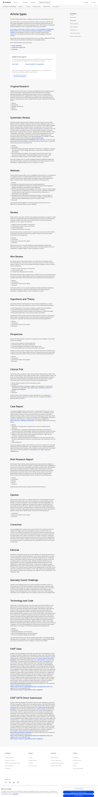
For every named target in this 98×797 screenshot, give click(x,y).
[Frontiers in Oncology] (9, 7)
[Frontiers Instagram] (18, 782)
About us (16, 2)
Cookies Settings (78, 790)
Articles (28, 6)
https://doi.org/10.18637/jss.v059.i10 (20, 683)
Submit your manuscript (18, 47)
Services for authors (10, 760)
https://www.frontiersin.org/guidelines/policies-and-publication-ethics (30, 686)
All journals (25, 2)
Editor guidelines (9, 765)
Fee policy (15, 49)
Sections (20, 6)
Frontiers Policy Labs (56, 760)
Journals (31, 763)
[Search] (85, 2)
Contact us (75, 763)
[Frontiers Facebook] (6, 782)
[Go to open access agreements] (35, 64)
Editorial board (46, 6)
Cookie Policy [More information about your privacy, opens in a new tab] (15, 795)
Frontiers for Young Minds (57, 763)
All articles (33, 2)
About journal (55, 6)
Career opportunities (78, 768)
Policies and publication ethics (12, 763)
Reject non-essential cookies (78, 793)
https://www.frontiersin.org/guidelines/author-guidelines (26, 689)
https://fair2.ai (41, 659)
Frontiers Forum (55, 757)
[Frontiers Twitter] (10, 782)
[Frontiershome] (7, 2)
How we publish (33, 765)
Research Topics (37, 6)
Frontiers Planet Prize (56, 765)
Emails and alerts (77, 760)
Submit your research (45, 2)
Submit (74, 765)
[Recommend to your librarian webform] (20, 76)
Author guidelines (17, 45)
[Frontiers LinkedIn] (14, 782)
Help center (76, 757)
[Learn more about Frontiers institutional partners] (16, 64)
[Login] (93, 2)
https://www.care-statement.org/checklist (22, 420)
